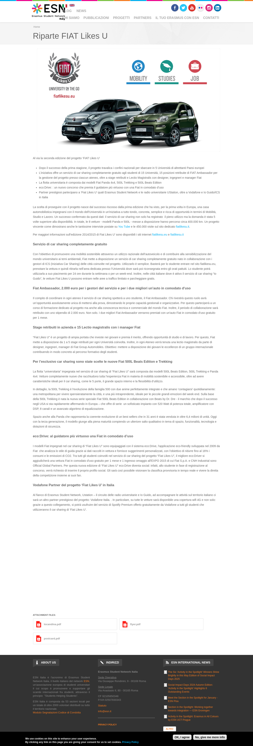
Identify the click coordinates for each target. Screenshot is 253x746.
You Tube (124, 226)
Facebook (175, 7)
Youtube (192, 7)
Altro (169, 729)
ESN (86, 681)
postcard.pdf (52, 638)
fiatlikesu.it (177, 234)
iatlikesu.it (183, 226)
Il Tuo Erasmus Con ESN (177, 18)
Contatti (211, 18)
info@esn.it (104, 711)
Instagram (209, 7)
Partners (142, 18)
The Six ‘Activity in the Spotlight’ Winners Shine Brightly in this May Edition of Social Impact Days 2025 (193, 675)
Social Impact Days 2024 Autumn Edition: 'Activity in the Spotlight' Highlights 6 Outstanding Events (190, 688)
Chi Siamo (70, 18)
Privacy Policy (130, 742)
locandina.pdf (52, 624)
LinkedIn (217, 7)
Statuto (102, 705)
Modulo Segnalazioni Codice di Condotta (57, 712)
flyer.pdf (135, 624)
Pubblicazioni (96, 18)
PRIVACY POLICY (107, 724)
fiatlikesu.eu (159, 234)
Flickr (200, 7)
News (81, 11)
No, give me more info (210, 737)
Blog (67, 11)
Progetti (121, 18)
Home (37, 26)
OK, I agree (182, 737)
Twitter (183, 7)
